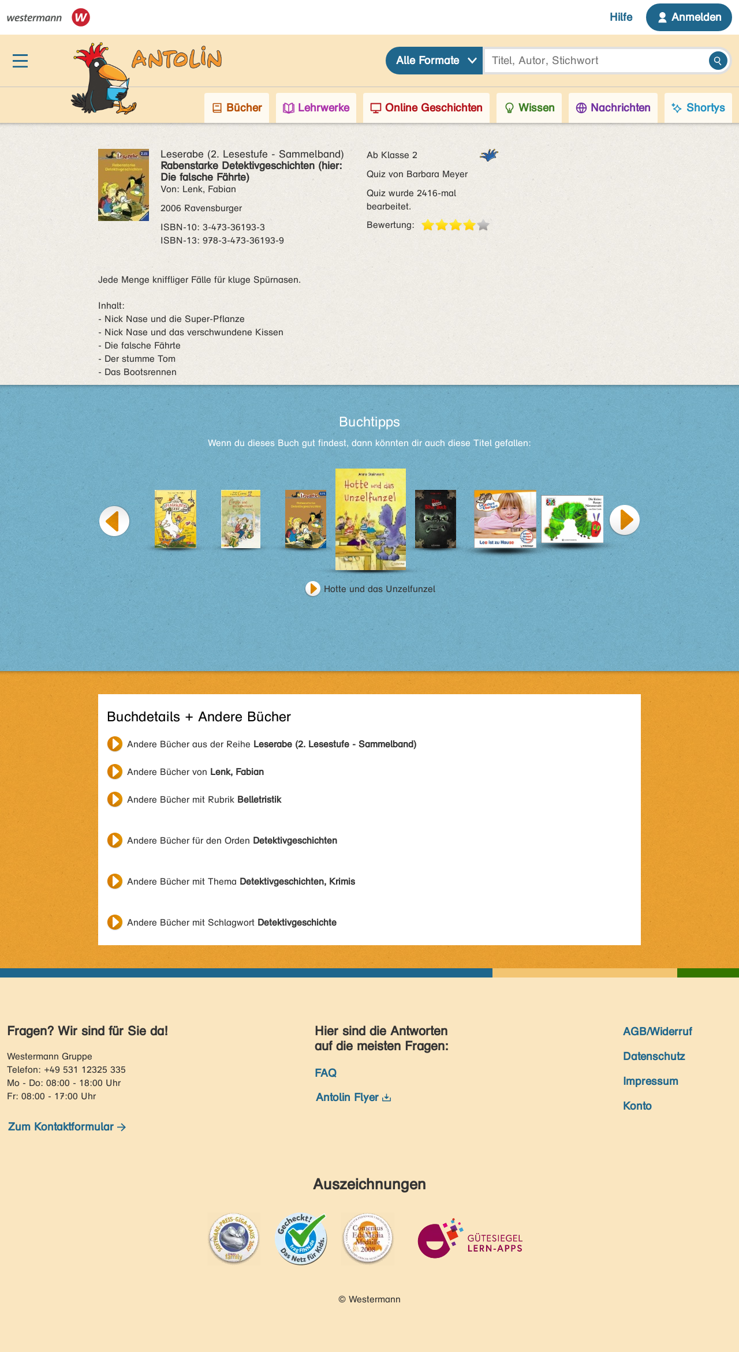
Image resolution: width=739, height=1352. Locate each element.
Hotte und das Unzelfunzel (379, 588)
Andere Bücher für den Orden (232, 840)
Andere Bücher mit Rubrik (204, 799)
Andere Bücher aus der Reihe (271, 744)
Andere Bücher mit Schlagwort (232, 922)
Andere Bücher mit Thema (241, 881)
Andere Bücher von (195, 771)
